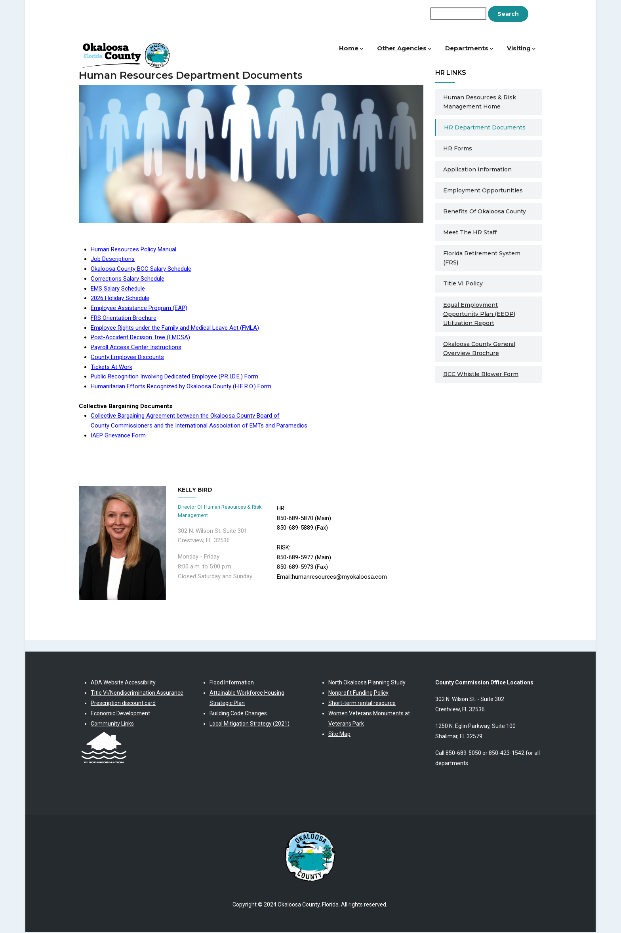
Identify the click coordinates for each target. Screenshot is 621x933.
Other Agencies (406, 49)
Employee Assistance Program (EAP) (139, 308)
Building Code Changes (238, 714)
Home (354, 49)
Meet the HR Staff (470, 233)
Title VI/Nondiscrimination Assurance (137, 693)
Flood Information (232, 683)
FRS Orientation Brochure (123, 318)
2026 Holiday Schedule (120, 298)
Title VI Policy (463, 284)
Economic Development (120, 714)
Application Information (477, 170)
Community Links (112, 724)
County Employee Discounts (127, 357)
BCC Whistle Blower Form (480, 374)
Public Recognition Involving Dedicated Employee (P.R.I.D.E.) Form (174, 377)
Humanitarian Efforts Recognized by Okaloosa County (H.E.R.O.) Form (181, 387)
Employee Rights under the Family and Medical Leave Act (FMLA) (175, 328)
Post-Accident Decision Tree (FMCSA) (140, 338)
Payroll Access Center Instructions (136, 348)
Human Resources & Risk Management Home (479, 103)
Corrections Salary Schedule (127, 279)
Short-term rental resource (362, 704)
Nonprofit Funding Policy (358, 693)
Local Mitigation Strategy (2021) (250, 724)
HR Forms (457, 149)
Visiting (521, 49)
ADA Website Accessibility (123, 683)
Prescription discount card (123, 704)
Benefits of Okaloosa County (484, 212)
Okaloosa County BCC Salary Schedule (141, 269)
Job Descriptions (113, 259)
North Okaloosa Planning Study (367, 683)
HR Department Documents (485, 128)
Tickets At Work (111, 367)
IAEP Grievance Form (118, 436)
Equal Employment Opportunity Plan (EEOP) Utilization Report (479, 314)
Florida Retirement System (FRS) (481, 259)
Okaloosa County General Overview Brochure (479, 349)
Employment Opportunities (483, 191)
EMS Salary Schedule (118, 289)
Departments (470, 49)
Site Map (339, 735)
